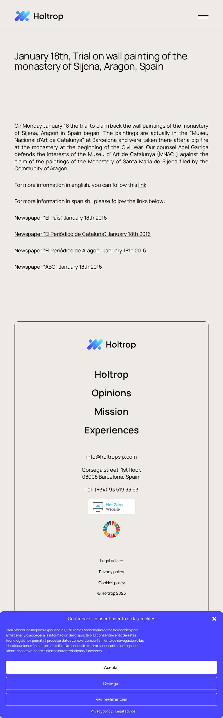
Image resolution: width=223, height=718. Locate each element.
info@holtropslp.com (111, 456)
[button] (214, 619)
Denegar (111, 683)
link (142, 184)
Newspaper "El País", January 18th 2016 (61, 217)
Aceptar (111, 667)
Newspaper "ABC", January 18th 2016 (58, 266)
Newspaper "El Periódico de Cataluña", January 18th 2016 (83, 233)
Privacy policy (101, 711)
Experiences (111, 430)
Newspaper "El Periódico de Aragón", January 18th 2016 (80, 250)
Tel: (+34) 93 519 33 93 (111, 489)
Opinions (111, 392)
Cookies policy (111, 582)
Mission (112, 411)
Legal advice (125, 711)
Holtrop (111, 374)
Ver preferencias (111, 699)
